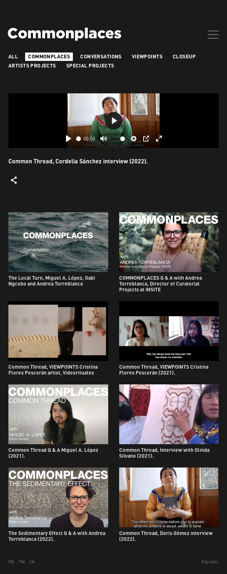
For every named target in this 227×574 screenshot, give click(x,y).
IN (32, 561)
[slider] (78, 138)
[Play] (68, 138)
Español (210, 561)
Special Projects (90, 65)
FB (11, 561)
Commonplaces (49, 56)
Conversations (100, 56)
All (13, 56)
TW (22, 561)
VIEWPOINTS (147, 56)
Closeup (184, 56)
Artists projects (32, 65)
